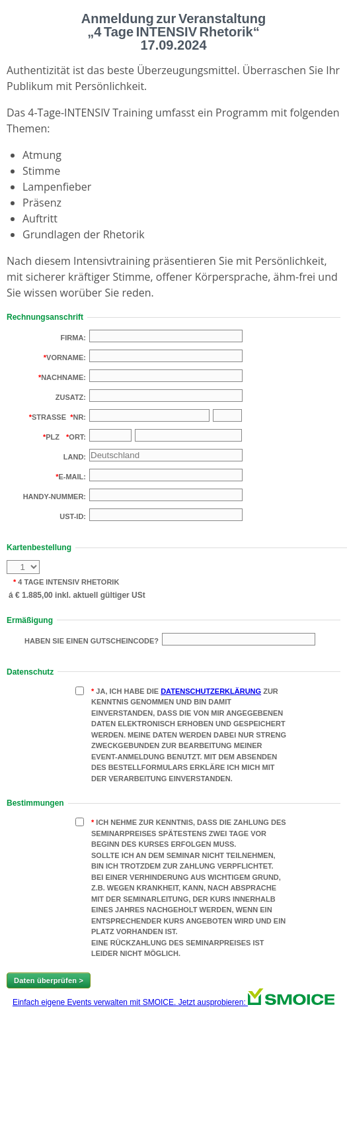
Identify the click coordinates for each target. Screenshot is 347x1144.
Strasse (49, 417)
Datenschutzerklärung (211, 691)
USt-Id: (72, 516)
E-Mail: (72, 477)
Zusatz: (71, 397)
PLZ (52, 437)
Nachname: (63, 377)
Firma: (74, 338)
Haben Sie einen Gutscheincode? (91, 641)
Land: (74, 457)
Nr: (79, 417)
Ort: (77, 437)
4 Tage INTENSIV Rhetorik (67, 582)
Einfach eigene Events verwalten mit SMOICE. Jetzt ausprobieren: (173, 1002)
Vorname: (66, 357)
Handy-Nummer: (54, 497)
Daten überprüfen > (48, 980)
